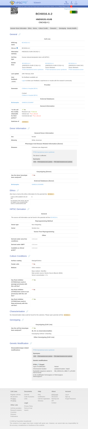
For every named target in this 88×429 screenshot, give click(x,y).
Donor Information (21, 28)
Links (25, 398)
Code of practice (29, 396)
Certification (41, 396)
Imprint (26, 410)
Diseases (13, 414)
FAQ (39, 394)
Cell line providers (15, 408)
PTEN (35, 364)
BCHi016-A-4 (49, 63)
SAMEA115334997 (28, 102)
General (12, 28)
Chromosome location (39, 369)
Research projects (16, 410)
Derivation (35, 28)
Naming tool (55, 398)
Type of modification (39, 366)
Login (76, 3)
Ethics (30, 28)
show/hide (13, 81)
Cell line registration (44, 398)
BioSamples (15, 102)
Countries (13, 412)
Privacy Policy (62, 6)
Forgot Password (70, 398)
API (53, 401)
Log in (67, 394)
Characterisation (54, 28)
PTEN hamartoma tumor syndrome (32, 69)
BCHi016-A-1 (73, 63)
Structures (55, 396)
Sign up (67, 396)
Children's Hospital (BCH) (29, 88)
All (13, 399)
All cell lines (14, 396)
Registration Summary (71, 9)
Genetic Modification (72, 28)
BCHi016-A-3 (26, 63)
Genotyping (62, 28)
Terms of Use (28, 408)
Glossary (40, 401)
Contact (54, 403)
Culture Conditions (44, 28)
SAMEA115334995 (37, 184)
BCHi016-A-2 (26, 42)
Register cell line (15, 394)
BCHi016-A (25, 121)
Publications (14, 416)
